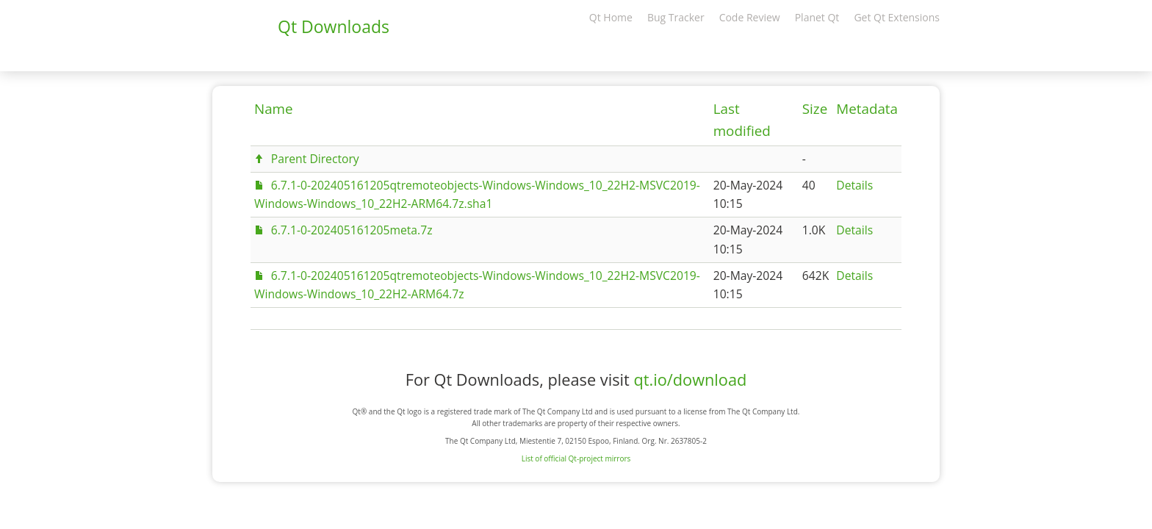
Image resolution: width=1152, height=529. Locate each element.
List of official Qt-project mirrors (576, 458)
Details (854, 185)
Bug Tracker (676, 17)
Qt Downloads (333, 26)
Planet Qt (817, 17)
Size (814, 108)
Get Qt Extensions (897, 17)
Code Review (749, 17)
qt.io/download (689, 379)
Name (273, 108)
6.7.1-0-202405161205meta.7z (352, 230)
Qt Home (611, 17)
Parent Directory (315, 159)
